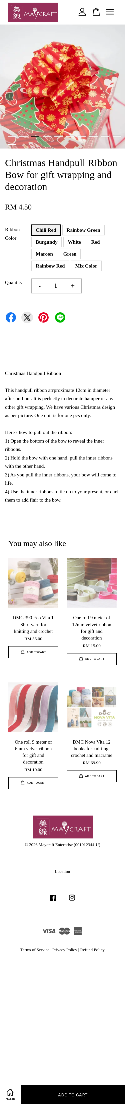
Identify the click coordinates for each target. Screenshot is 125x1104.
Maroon (44, 254)
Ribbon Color (12, 234)
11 (12, 144)
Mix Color (86, 266)
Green (70, 254)
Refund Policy (92, 950)
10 (117, 136)
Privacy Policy (64, 950)
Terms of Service (34, 950)
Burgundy (46, 242)
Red (95, 242)
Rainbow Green (83, 230)
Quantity (14, 282)
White (74, 242)
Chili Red (46, 230)
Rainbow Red (50, 266)
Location (62, 871)
